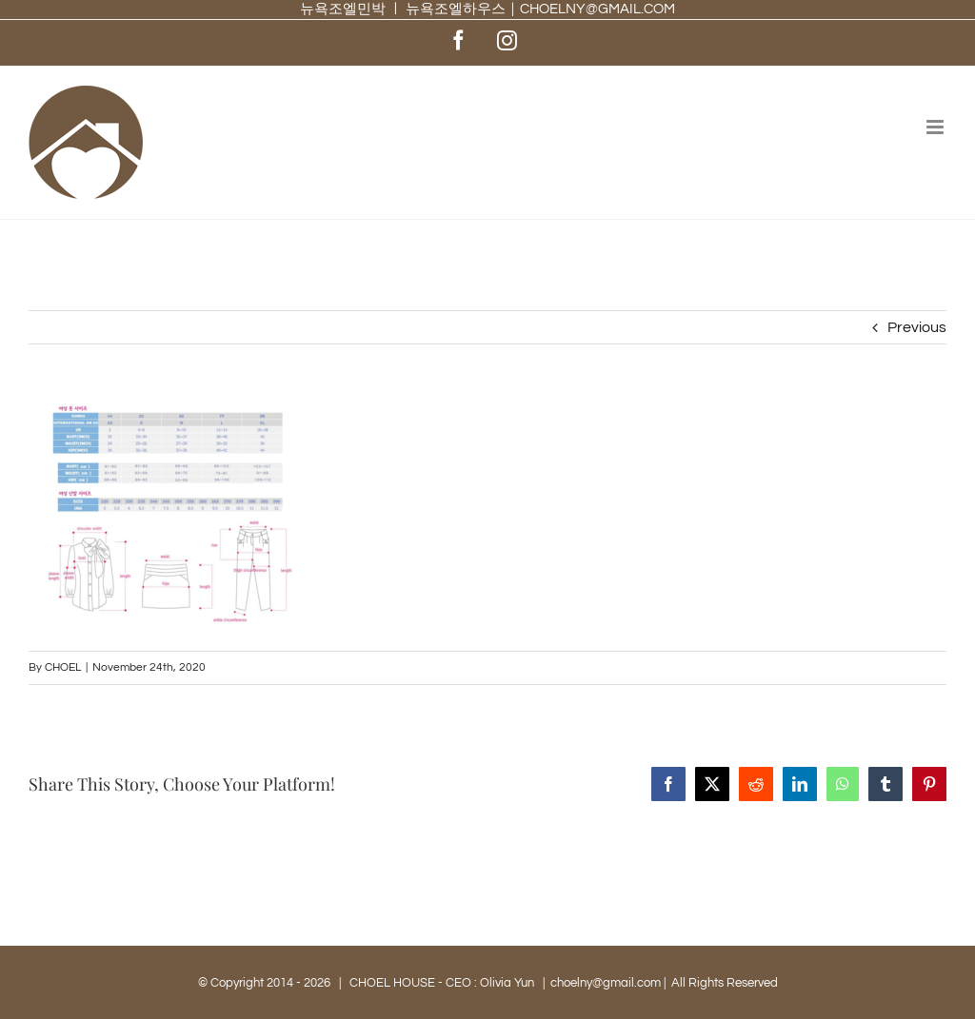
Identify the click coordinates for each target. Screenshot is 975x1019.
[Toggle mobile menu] (936, 127)
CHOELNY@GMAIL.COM (597, 9)
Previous (916, 327)
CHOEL (63, 667)
